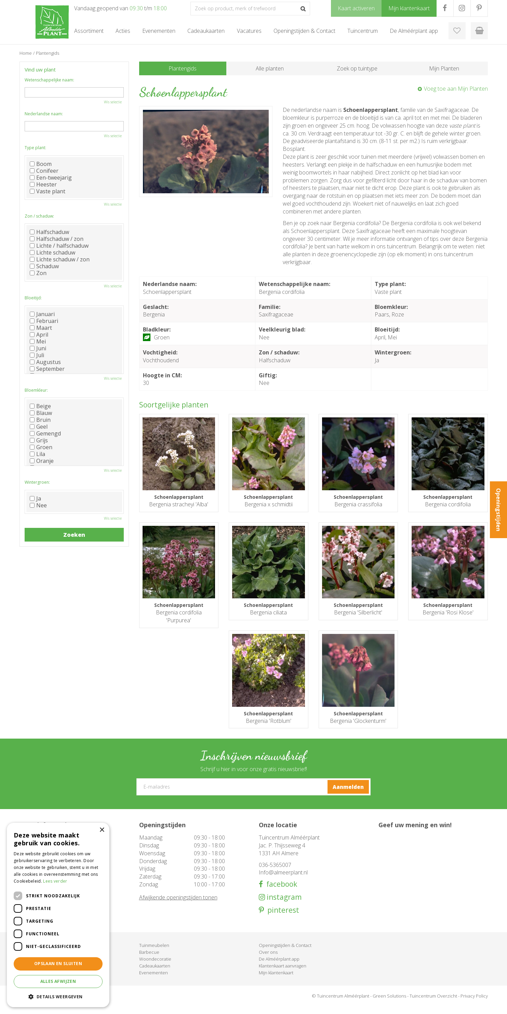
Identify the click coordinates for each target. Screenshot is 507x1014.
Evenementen (153, 980)
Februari (44, 320)
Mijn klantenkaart (276, 980)
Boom (41, 163)
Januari (42, 314)
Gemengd (45, 433)
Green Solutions (389, 1004)
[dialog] (58, 915)
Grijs (39, 440)
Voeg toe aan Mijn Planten (456, 88)
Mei (38, 341)
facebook (280, 892)
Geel (39, 426)
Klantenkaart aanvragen (282, 973)
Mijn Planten (444, 68)
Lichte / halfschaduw (59, 245)
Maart (41, 327)
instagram (283, 905)
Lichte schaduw (52, 252)
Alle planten (270, 68)
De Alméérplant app (279, 967)
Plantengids (183, 68)
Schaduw (44, 266)
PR (479, 8)
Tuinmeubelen (154, 953)
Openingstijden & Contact (285, 953)
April (39, 334)
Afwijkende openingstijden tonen (178, 905)
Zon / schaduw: (39, 216)
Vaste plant (47, 191)
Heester (43, 184)
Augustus (45, 362)
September (47, 368)
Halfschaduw (49, 232)
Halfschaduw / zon (56, 238)
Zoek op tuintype (357, 68)
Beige (40, 406)
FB (445, 8)
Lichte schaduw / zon (60, 259)
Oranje (42, 460)
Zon (38, 273)
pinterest (281, 918)
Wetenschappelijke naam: (49, 80)
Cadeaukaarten (154, 973)
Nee (38, 505)
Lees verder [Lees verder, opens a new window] (55, 881)
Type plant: (35, 147)
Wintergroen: (37, 482)
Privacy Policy (474, 1004)
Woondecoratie (155, 967)
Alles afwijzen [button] (58, 981)
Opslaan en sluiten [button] (58, 963)
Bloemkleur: (36, 390)
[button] (58, 996)
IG (462, 8)
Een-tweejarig (51, 177)
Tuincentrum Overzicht (433, 1004)
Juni (38, 348)
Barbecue (149, 960)
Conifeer (44, 170)
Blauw (41, 413)
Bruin (40, 419)
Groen (41, 447)
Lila (37, 454)
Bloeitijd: (33, 298)
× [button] (101, 830)
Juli (37, 355)
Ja (35, 498)
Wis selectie (113, 102)
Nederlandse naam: (44, 114)
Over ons (268, 960)
